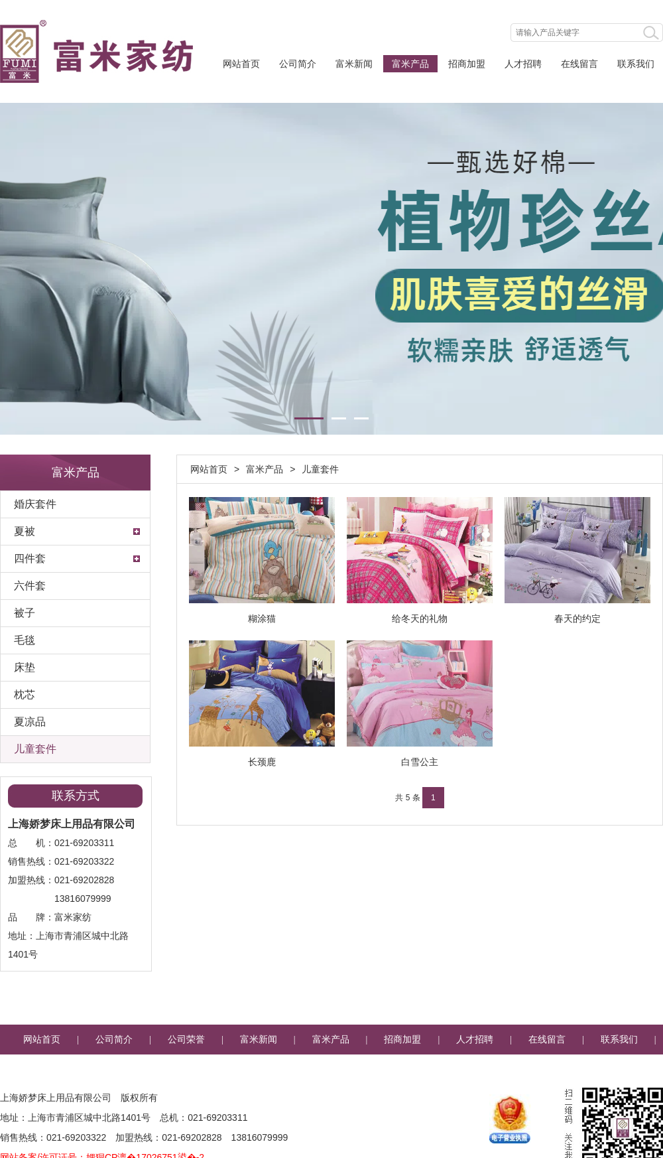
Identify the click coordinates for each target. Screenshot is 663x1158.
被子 (24, 612)
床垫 (24, 667)
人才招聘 (523, 63)
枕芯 (24, 694)
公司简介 (297, 63)
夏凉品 (30, 721)
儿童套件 (35, 749)
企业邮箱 (331, 1069)
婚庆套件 (35, 504)
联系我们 (635, 63)
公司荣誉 (186, 1040)
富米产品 (410, 63)
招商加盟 (466, 63)
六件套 (30, 585)
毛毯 (24, 640)
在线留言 (579, 63)
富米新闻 (354, 63)
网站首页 (241, 63)
